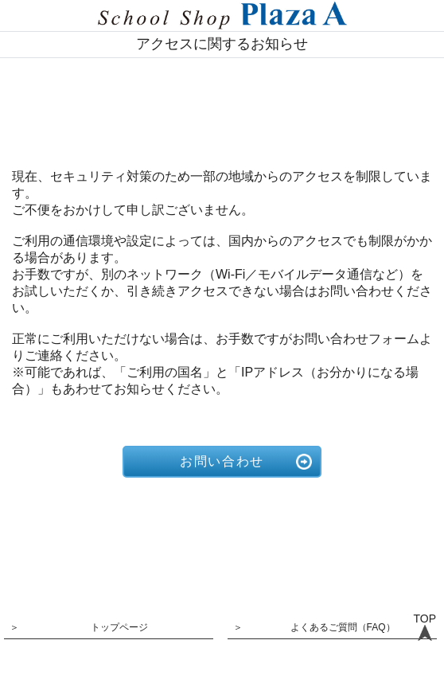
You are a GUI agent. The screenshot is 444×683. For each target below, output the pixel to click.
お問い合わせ (222, 461)
